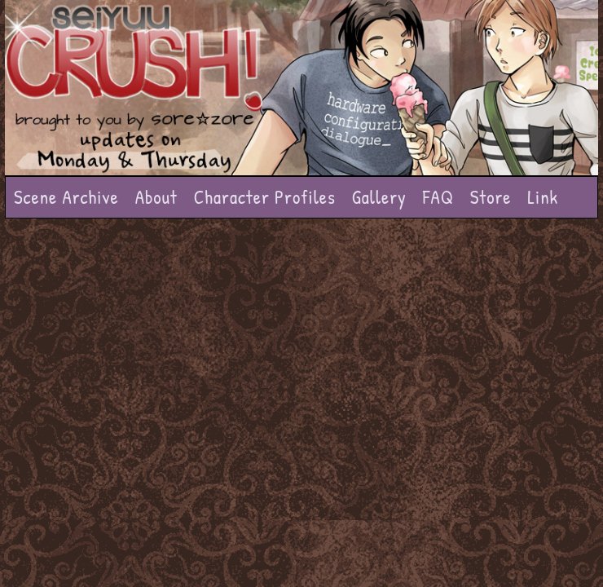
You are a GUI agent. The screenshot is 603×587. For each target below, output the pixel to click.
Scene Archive (66, 197)
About (156, 197)
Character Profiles (265, 197)
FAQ (438, 197)
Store (491, 197)
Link (542, 197)
